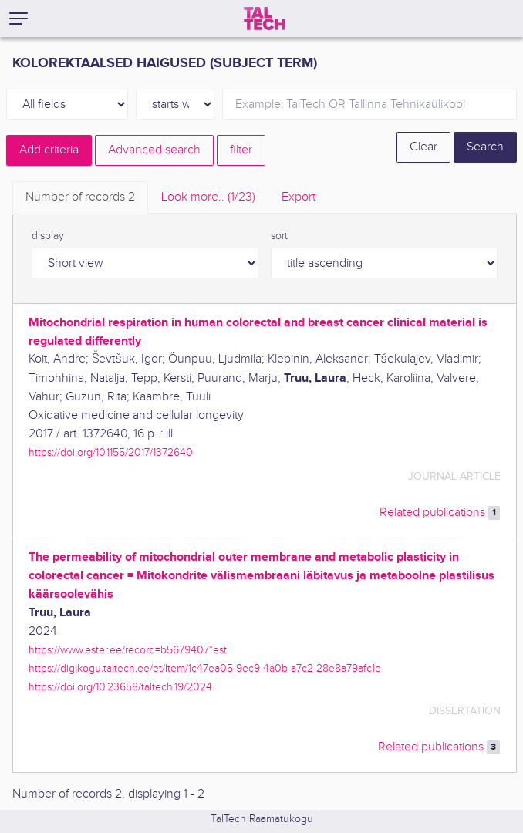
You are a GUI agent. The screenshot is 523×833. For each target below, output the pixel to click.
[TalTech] (264, 18)
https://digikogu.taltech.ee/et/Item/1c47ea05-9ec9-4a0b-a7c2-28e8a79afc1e (205, 668)
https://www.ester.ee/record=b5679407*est (128, 649)
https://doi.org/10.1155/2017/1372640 (111, 452)
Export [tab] (298, 197)
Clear (423, 147)
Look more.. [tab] (208, 197)
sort (279, 236)
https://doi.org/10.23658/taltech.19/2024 (120, 686)
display (48, 236)
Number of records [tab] (80, 197)
